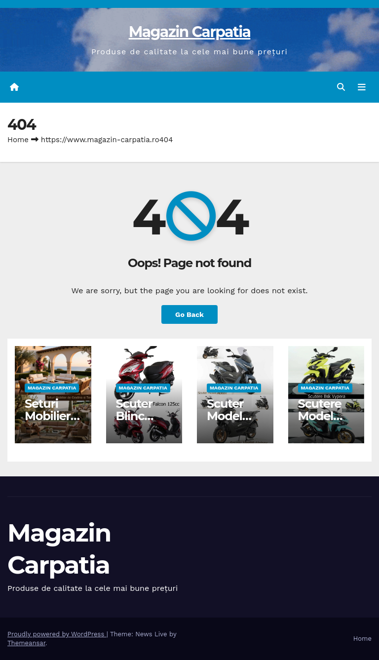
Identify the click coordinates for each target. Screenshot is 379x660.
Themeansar (26, 643)
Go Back (189, 314)
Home (18, 139)
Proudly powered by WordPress (57, 634)
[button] (341, 87)
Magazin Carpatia (190, 32)
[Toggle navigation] (362, 87)
